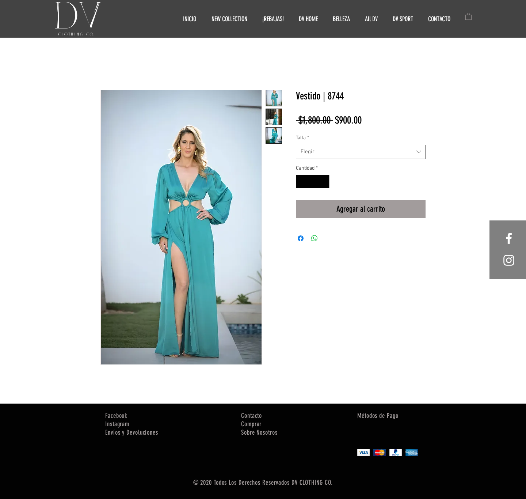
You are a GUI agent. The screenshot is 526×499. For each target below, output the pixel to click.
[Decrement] (301, 181)
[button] (468, 16)
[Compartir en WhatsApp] (314, 238)
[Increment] (323, 181)
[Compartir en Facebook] (300, 238)
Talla (302, 138)
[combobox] (361, 152)
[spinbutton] (312, 181)
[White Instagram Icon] (509, 260)
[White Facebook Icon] (509, 238)
